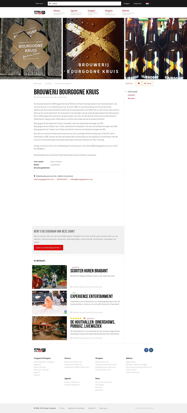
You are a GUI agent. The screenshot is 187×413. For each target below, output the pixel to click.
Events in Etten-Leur (72, 382)
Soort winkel (38, 162)
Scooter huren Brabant (89, 270)
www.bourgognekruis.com (44, 179)
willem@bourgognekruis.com (82, 179)
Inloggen (127, 3)
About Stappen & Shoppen (44, 362)
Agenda (68, 378)
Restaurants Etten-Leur (73, 362)
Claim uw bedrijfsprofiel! (48, 247)
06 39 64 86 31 (62, 179)
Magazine (37, 364)
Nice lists (98, 387)
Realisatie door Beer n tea (144, 408)
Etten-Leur (40, 3)
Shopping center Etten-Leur (105, 364)
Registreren (138, 3)
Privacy (61, 408)
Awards (37, 372)
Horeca (68, 358)
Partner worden (40, 367)
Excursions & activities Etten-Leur (139, 367)
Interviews (99, 390)
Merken (36, 165)
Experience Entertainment (91, 296)
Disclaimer (91, 408)
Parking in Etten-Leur (103, 370)
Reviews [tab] (131, 98)
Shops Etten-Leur (102, 362)
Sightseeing (130, 362)
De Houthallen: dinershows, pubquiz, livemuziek (92, 324)
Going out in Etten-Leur (73, 364)
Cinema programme (72, 385)
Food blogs (99, 385)
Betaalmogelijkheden (42, 168)
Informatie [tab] (132, 91)
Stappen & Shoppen (42, 358)
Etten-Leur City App (41, 370)
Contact (37, 375)
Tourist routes (131, 370)
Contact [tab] (131, 95)
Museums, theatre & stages (136, 364)
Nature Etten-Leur (133, 372)
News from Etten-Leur (103, 382)
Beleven (129, 358)
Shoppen (99, 358)
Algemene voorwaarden (76, 408)
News (97, 378)
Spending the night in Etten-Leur (77, 367)
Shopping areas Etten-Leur (105, 367)
